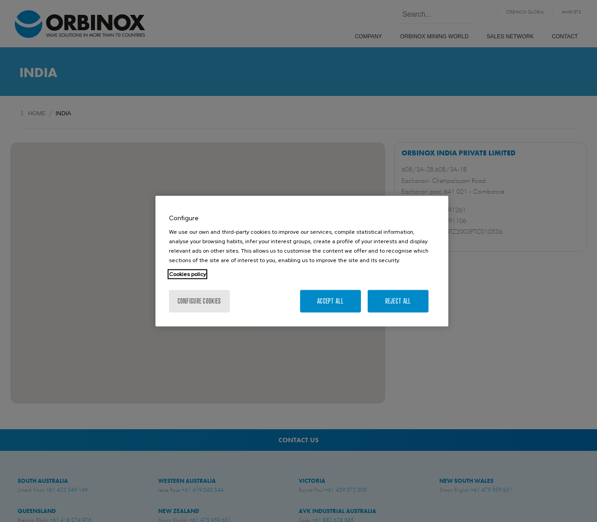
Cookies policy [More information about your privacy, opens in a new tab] (187, 274)
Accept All (330, 301)
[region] (301, 261)
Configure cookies (199, 301)
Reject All (398, 301)
